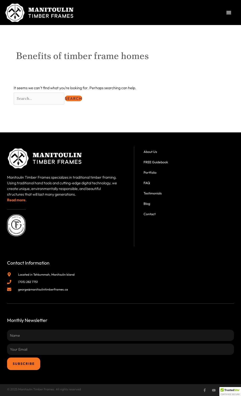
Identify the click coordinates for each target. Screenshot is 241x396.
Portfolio (150, 172)
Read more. (17, 200)
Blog (147, 204)
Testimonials (153, 193)
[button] (229, 13)
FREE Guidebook (156, 162)
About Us (150, 152)
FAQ (147, 183)
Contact (150, 214)
